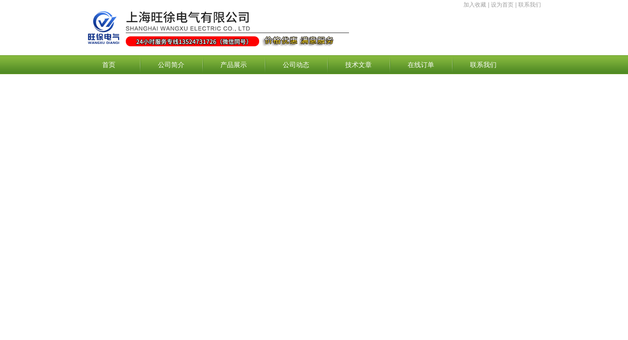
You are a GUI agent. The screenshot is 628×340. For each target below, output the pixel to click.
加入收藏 (474, 4)
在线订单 (421, 64)
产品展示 (233, 64)
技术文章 (358, 64)
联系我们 (529, 4)
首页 (108, 64)
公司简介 (171, 64)
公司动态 (296, 64)
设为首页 (502, 4)
